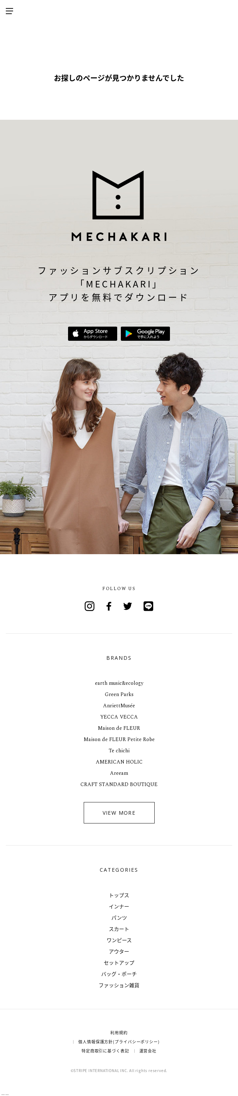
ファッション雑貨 (119, 985)
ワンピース (119, 940)
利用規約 (119, 1033)
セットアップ (119, 962)
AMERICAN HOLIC (119, 762)
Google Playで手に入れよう (145, 334)
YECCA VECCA (119, 717)
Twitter (129, 606)
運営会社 (148, 1051)
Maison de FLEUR (119, 728)
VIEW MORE (119, 812)
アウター (119, 951)
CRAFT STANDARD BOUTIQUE (119, 784)
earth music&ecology (119, 683)
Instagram (89, 606)
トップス (119, 895)
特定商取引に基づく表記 (105, 1051)
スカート (119, 928)
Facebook (109, 606)
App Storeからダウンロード (92, 334)
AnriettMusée (119, 705)
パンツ (119, 917)
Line (148, 606)
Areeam (119, 773)
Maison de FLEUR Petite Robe (119, 739)
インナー (119, 906)
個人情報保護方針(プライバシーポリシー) (119, 1042)
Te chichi (119, 750)
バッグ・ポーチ (119, 973)
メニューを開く (9, 10)
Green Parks (119, 694)
